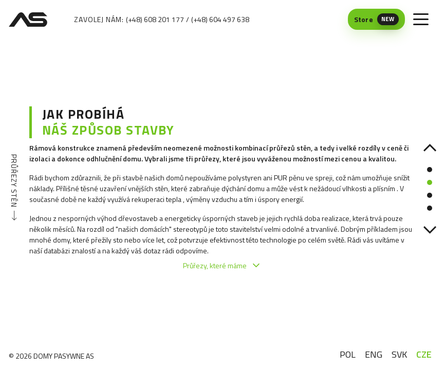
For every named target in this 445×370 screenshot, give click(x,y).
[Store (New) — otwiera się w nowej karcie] (376, 19)
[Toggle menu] (421, 19)
